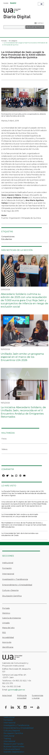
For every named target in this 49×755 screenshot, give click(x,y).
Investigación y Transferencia (15, 579)
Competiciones (7, 237)
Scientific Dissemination (14, 752)
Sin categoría (13, 41)
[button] (24, 100)
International (9, 741)
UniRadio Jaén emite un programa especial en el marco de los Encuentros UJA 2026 (22, 357)
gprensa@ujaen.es (16, 690)
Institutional (9, 736)
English (6, 3)
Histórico (6, 613)
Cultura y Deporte (10, 590)
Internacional (8, 574)
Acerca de (6, 642)
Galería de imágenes (11, 618)
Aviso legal (7, 695)
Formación (7, 568)
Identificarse (7, 647)
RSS (4, 633)
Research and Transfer (14, 744)
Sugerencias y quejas (37, 696)
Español (13, 3)
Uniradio (6, 623)
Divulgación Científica (12, 596)
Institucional (7, 563)
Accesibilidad (8, 637)
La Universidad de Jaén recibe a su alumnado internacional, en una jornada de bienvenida (19, 515)
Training (7, 739)
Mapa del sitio (8, 628)
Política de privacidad (22, 696)
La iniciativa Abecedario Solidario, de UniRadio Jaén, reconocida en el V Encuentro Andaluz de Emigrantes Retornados (23, 412)
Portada (4, 41)
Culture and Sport (12, 749)
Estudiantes (6, 239)
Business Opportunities (14, 746)
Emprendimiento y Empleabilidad (17, 585)
